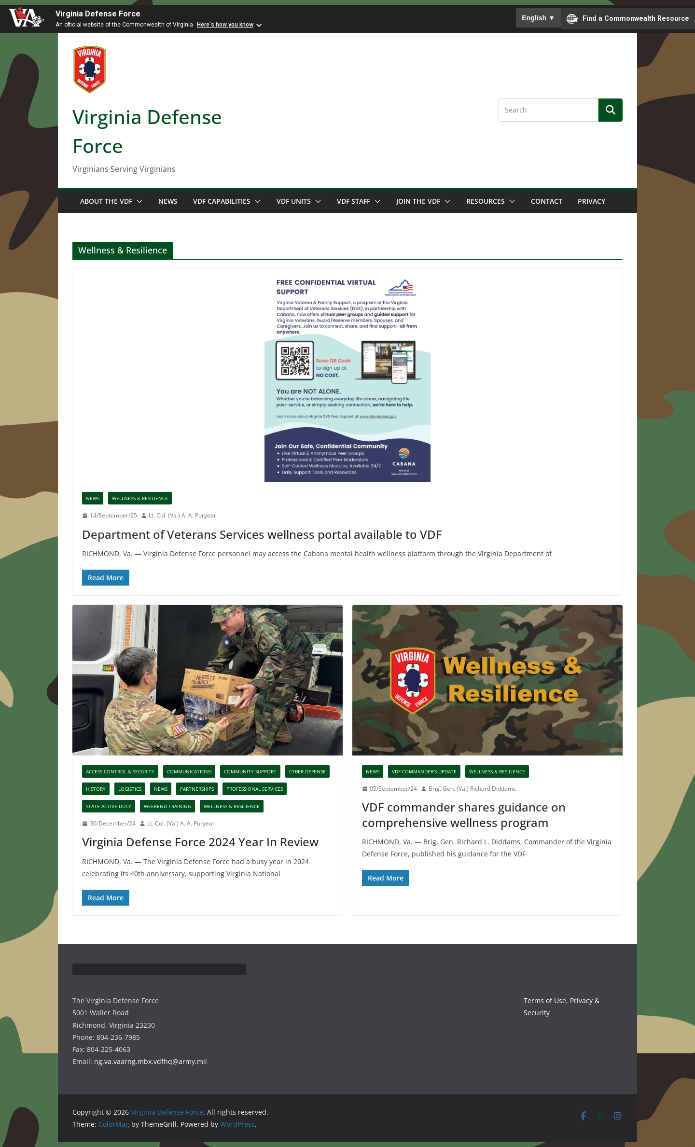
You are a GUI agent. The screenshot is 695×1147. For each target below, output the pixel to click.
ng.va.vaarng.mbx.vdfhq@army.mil (150, 1061)
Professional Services (254, 788)
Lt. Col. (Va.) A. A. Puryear (182, 515)
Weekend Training (167, 806)
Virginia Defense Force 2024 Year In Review (200, 842)
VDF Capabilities (221, 201)
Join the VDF (418, 201)
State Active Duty (108, 806)
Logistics (129, 788)
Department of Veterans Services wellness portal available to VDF (262, 534)
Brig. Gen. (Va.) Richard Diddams (472, 788)
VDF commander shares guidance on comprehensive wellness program (464, 814)
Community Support (250, 771)
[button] (137, 201)
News (168, 201)
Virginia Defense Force (98, 13)
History (96, 788)
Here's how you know (225, 24)
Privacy (591, 201)
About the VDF (106, 201)
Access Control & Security (120, 771)
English (538, 18)
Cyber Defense (307, 771)
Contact (546, 201)
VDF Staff (353, 201)
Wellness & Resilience (140, 498)
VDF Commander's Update (424, 771)
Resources (485, 201)
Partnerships (197, 788)
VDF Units (294, 201)
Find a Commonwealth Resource (628, 19)
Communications (189, 771)
